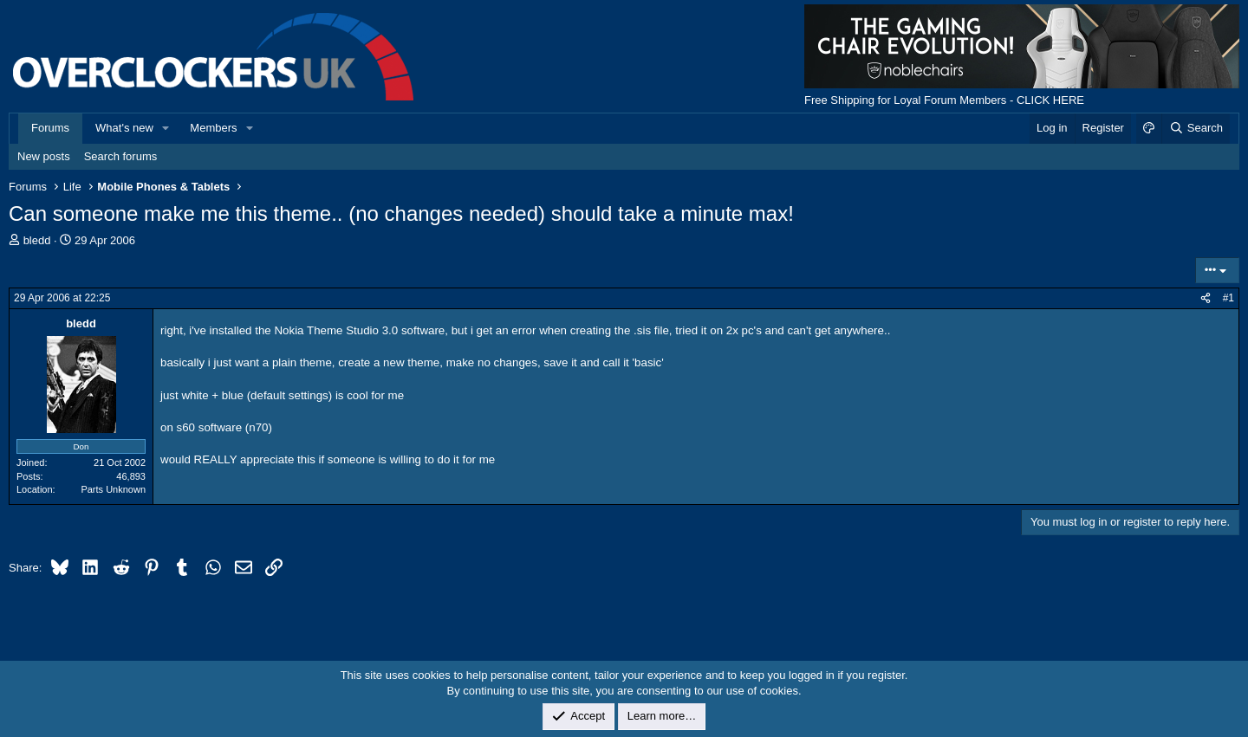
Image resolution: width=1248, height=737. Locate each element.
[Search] (1195, 128)
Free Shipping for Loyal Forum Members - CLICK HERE (944, 100)
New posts (43, 156)
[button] (166, 128)
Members (213, 127)
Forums (50, 127)
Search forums (121, 156)
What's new (124, 127)
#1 (1228, 298)
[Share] (1205, 298)
